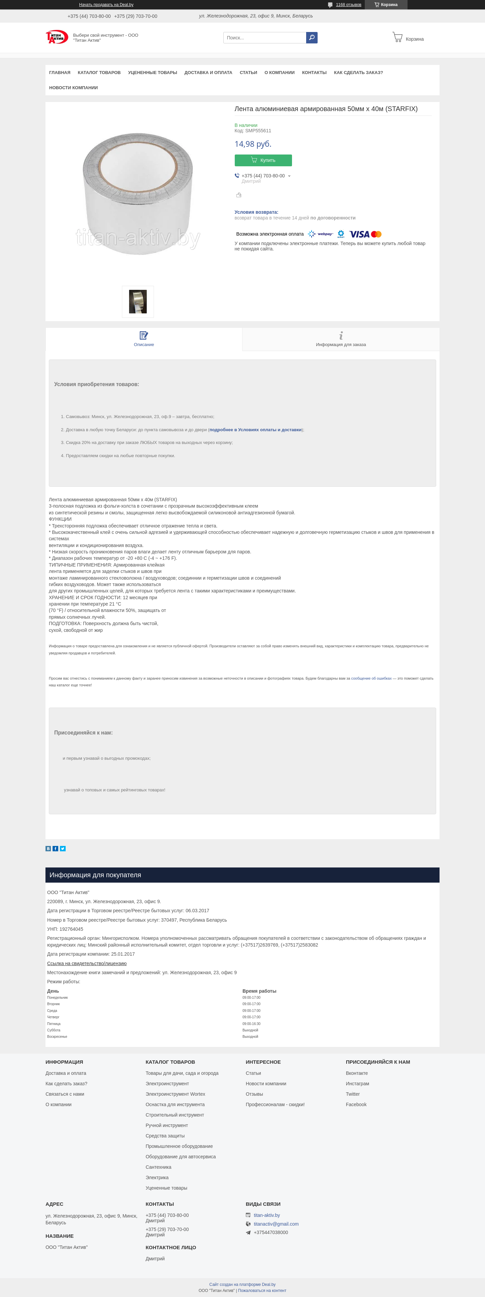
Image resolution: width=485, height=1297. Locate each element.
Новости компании (73, 87)
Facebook (356, 1104)
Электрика (157, 1177)
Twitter (353, 1094)
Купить (267, 160)
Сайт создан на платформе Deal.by (242, 1284)
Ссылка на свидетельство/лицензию (87, 963)
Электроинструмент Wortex (175, 1094)
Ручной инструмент (167, 1125)
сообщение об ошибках (371, 678)
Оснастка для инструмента (175, 1104)
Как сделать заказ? (358, 72)
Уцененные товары (152, 72)
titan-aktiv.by (267, 1215)
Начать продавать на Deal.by (106, 4)
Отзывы (254, 1094)
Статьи (248, 72)
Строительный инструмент (175, 1115)
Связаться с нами (64, 1094)
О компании (279, 72)
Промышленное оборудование (179, 1146)
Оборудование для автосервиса (181, 1156)
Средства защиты (165, 1135)
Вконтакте (357, 1073)
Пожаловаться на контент (262, 1290)
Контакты (314, 72)
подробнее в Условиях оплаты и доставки (255, 429)
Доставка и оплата (208, 72)
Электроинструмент (167, 1083)
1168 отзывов (348, 4)
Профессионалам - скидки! (275, 1104)
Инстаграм (357, 1083)
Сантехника (158, 1167)
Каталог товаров (99, 72)
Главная (59, 72)
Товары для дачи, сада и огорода (182, 1073)
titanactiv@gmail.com (276, 1224)
